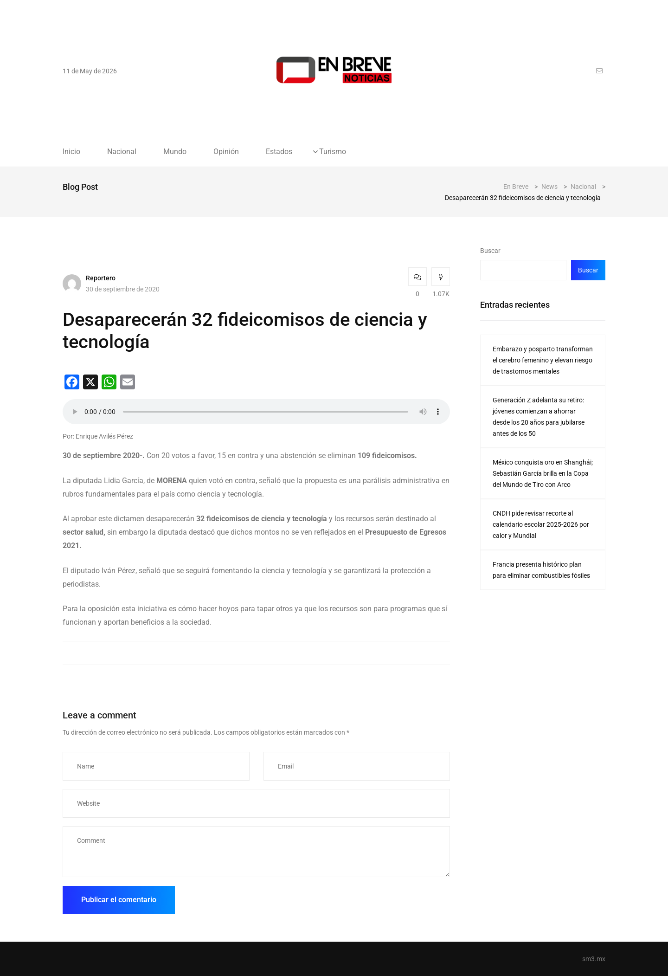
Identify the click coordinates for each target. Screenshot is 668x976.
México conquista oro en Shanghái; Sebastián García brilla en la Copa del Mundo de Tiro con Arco (543, 473)
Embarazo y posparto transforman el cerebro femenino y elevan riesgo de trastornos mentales (543, 360)
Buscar (490, 250)
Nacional (121, 152)
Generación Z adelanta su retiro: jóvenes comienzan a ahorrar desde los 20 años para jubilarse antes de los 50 (538, 416)
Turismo (332, 152)
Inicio (71, 152)
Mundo (174, 152)
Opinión (226, 152)
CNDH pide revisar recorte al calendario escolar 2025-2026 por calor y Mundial (541, 524)
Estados (279, 152)
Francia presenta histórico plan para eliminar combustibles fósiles (541, 570)
